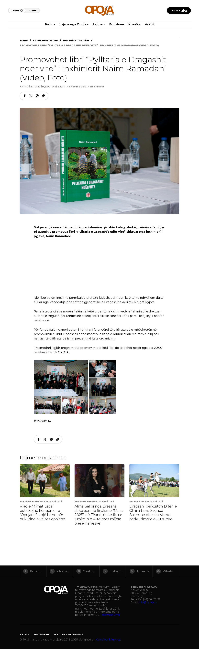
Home (24, 40)
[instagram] (113, 571)
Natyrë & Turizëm (76, 40)
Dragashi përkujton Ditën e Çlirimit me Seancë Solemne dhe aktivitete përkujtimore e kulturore (153, 512)
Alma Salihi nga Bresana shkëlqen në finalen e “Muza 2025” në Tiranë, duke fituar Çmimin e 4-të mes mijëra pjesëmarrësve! (99, 515)
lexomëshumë (110, 614)
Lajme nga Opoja (45, 40)
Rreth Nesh (41, 634)
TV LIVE (24, 634)
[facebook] (33, 571)
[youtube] (86, 571)
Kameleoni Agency (108, 639)
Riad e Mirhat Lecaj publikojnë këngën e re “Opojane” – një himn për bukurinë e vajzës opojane (42, 512)
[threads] (139, 571)
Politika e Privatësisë (68, 634)
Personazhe (83, 501)
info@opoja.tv (148, 602)
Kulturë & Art (55, 86)
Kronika (135, 501)
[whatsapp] (166, 571)
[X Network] (59, 571)
